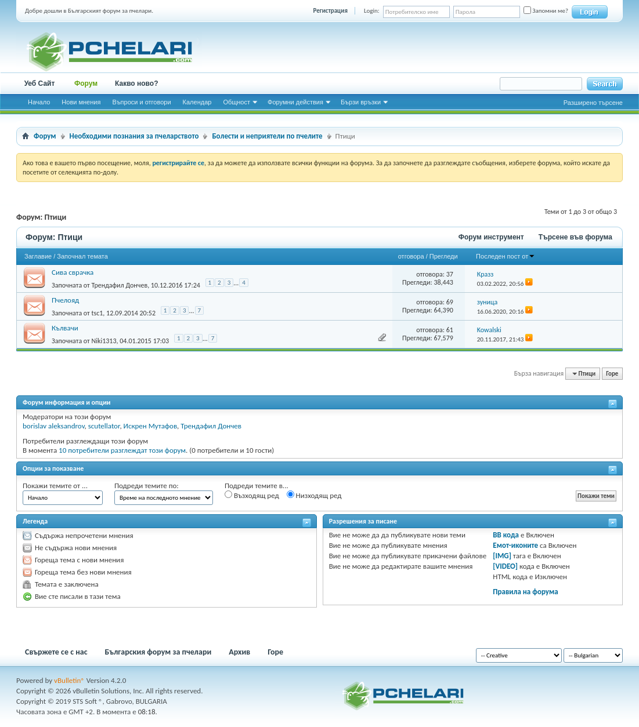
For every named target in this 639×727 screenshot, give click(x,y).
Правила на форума (525, 591)
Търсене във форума (575, 237)
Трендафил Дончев (119, 285)
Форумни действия (295, 102)
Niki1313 (103, 341)
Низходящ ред (314, 495)
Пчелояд (65, 300)
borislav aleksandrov (54, 425)
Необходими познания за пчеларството (134, 136)
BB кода (506, 534)
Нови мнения (81, 102)
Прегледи (443, 256)
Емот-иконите (515, 545)
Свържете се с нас (56, 652)
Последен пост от (505, 256)
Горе (612, 373)
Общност (236, 102)
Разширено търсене (593, 102)
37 (449, 274)
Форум (86, 83)
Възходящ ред (252, 495)
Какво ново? (136, 83)
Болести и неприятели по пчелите (267, 136)
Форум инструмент (491, 237)
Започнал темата (82, 256)
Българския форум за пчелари (158, 652)
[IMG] (502, 555)
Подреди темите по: (146, 485)
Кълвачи (65, 327)
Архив (239, 652)
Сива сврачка (72, 272)
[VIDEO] (505, 566)
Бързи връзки (361, 102)
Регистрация (330, 10)
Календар (197, 102)
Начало (39, 102)
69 (449, 302)
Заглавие (38, 256)
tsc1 (97, 313)
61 (449, 330)
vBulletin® (69, 680)
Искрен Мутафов (151, 425)
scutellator (104, 425)
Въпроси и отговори (141, 102)
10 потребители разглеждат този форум (122, 450)
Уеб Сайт (39, 83)
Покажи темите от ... (55, 485)
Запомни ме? (546, 10)
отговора (411, 256)
